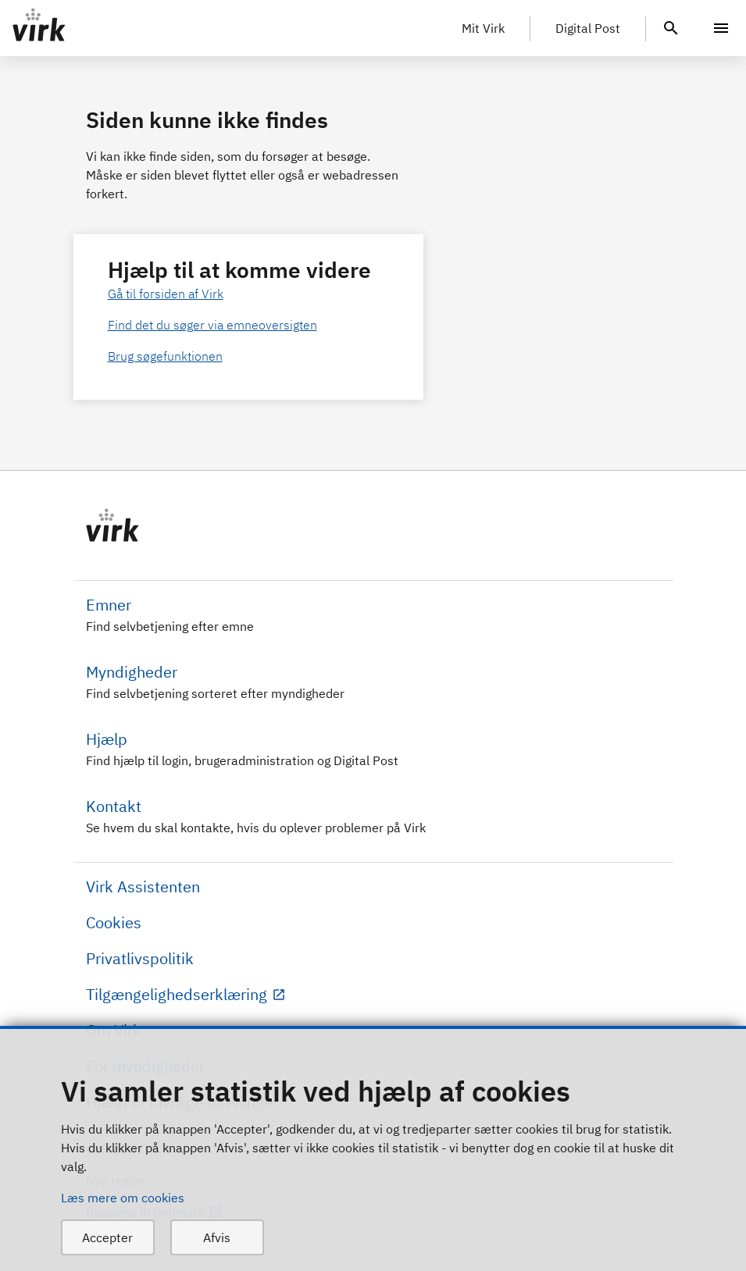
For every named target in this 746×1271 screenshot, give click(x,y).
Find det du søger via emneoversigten (212, 325)
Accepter (107, 1237)
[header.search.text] (671, 26)
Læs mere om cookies (122, 1197)
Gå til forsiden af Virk (165, 293)
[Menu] (721, 28)
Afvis (216, 1237)
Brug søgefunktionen (165, 356)
